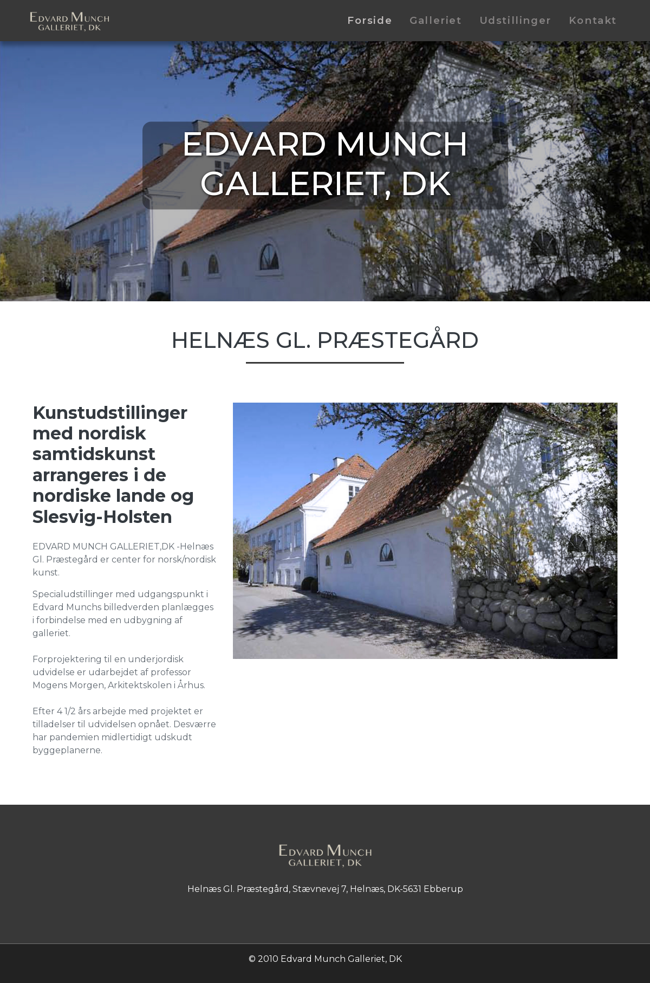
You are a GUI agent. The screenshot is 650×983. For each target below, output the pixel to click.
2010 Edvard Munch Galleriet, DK (330, 959)
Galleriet (435, 20)
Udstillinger (515, 20)
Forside (369, 20)
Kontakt (593, 20)
